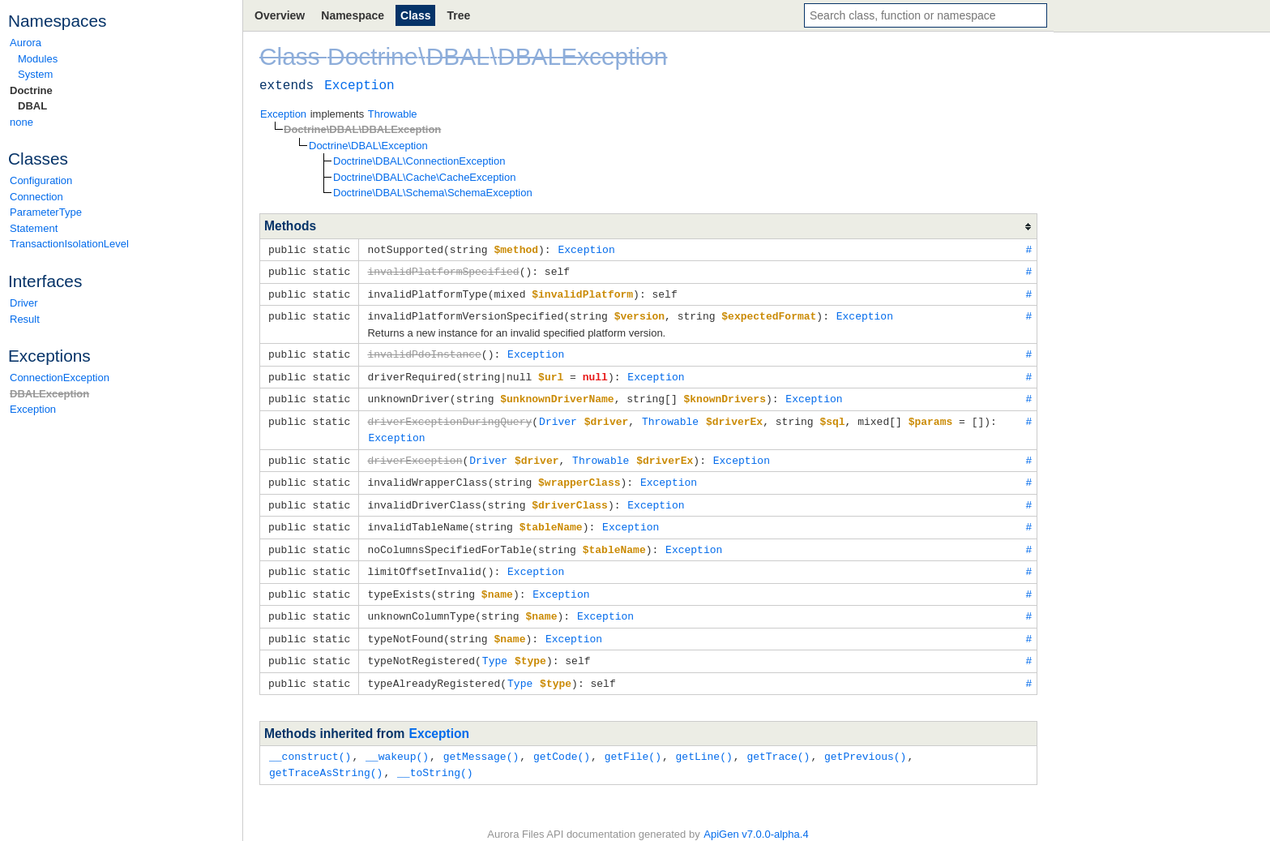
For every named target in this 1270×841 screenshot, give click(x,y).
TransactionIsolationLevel (69, 244)
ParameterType (46, 212)
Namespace (352, 15)
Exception (33, 409)
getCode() (561, 739)
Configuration (41, 180)
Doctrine (31, 90)
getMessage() (481, 739)
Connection (36, 197)
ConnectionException (59, 377)
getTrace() (778, 739)
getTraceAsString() (326, 755)
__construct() (310, 739)
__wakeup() (397, 739)
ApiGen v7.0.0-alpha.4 (755, 817)
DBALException (49, 394)
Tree (458, 15)
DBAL (32, 106)
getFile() (633, 739)
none (21, 122)
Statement (34, 228)
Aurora (25, 42)
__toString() (435, 755)
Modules (38, 59)
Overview (279, 15)
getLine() (703, 739)
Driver (24, 303)
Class (415, 15)
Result (25, 319)
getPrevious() (865, 739)
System (35, 74)
